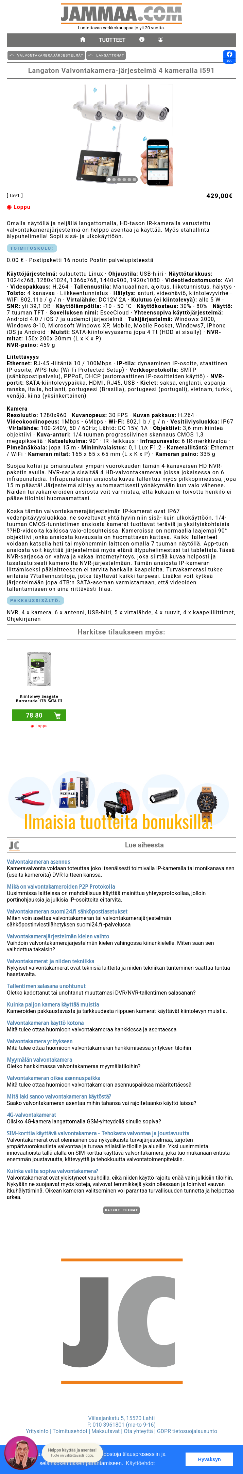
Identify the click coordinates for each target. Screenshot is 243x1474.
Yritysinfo (37, 1431)
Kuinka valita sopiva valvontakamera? (52, 1170)
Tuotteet (112, 40)
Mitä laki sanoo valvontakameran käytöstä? (59, 1095)
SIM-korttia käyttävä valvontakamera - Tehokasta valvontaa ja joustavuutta (98, 1132)
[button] (72, 1452)
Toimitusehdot (70, 1431)
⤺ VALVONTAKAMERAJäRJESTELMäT (46, 55)
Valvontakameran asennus (38, 861)
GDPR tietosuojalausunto (187, 1431)
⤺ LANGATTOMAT (106, 55)
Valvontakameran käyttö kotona (45, 1022)
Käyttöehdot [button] (140, 1463)
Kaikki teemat (121, 1209)
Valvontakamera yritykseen (39, 1040)
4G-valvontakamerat (31, 1114)
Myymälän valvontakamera (39, 1059)
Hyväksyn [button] (209, 1459)
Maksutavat (105, 1431)
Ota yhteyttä (138, 1431)
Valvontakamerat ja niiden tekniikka (50, 960)
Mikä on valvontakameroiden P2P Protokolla (61, 885)
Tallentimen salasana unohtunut (46, 985)
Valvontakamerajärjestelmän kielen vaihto (58, 935)
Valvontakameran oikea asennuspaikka (53, 1077)
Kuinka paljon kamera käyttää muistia (53, 1003)
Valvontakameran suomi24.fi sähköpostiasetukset (67, 910)
